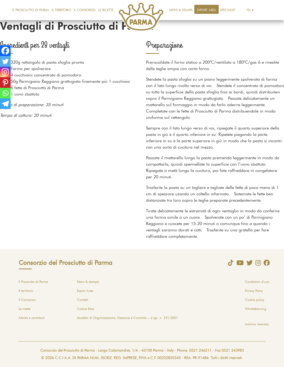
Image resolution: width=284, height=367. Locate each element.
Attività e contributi (32, 317)
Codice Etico (85, 308)
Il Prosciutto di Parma (30, 10)
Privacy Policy (254, 290)
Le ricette (105, 10)
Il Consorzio (85, 10)
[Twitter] (5, 61)
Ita (249, 10)
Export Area (206, 10)
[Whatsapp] (5, 93)
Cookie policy (254, 299)
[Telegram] (5, 103)
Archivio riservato (257, 324)
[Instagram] (5, 72)
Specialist (227, 10)
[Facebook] (5, 50)
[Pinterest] (5, 82)
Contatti (82, 299)
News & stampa (181, 10)
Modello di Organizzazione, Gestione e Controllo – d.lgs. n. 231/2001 (127, 317)
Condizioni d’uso (257, 281)
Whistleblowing (255, 308)
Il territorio (61, 10)
